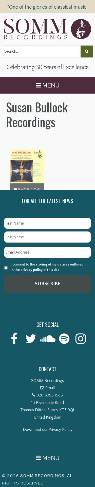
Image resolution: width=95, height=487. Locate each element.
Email (50, 388)
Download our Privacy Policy (47, 429)
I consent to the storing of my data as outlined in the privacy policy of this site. (47, 267)
